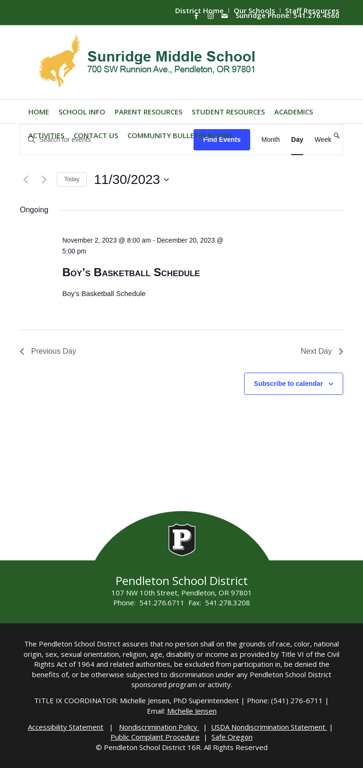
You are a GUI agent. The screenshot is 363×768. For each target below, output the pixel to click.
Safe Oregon (232, 737)
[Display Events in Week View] (322, 140)
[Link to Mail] (225, 16)
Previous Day (48, 351)
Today (71, 179)
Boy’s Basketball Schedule (131, 272)
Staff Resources (312, 10)
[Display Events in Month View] (271, 140)
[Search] (334, 135)
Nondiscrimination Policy (159, 727)
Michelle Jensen (192, 711)
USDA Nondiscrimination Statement (269, 727)
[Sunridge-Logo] (147, 62)
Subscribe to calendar (288, 383)
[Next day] (44, 179)
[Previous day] (25, 179)
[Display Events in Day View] (297, 140)
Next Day (322, 351)
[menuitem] (254, 10)
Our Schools (254, 10)
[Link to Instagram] (210, 16)
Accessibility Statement (65, 727)
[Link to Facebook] (196, 16)
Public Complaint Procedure (155, 737)
